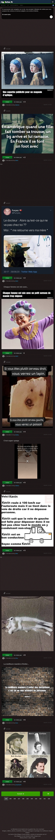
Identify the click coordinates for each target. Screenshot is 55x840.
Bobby (17, 435)
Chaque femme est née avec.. (16, 287)
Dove (16, 723)
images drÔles (14, 5)
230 (49, 798)
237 (19, 798)
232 (40, 798)
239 (10, 798)
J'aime (7, 102)
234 (32, 798)
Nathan (17, 485)
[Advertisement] (27, 33)
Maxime (17, 105)
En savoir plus (6, 14)
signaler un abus (48, 104)
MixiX (16, 160)
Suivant (20, 794)
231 (45, 798)
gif (8, 5)
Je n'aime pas (18, 102)
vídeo (21, 5)
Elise (16, 553)
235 (27, 798)
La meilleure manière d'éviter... (16, 664)
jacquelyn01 (18, 784)
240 (6, 798)
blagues (3, 5)
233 (36, 798)
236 (23, 798)
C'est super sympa (11, 441)
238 (15, 798)
